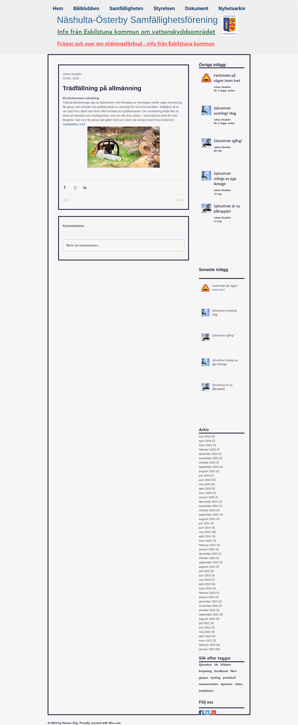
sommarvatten (208, 684)
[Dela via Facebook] (65, 187)
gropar (203, 678)
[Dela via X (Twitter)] (75, 187)
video (239, 684)
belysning (205, 671)
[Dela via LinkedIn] (85, 187)
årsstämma (206, 691)
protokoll (229, 678)
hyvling (215, 678)
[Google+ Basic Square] (213, 712)
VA (216, 664)
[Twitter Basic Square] (207, 712)
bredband (221, 671)
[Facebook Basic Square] (201, 712)
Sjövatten (205, 664)
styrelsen (226, 684)
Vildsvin (225, 664)
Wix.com (115, 723)
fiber (233, 671)
